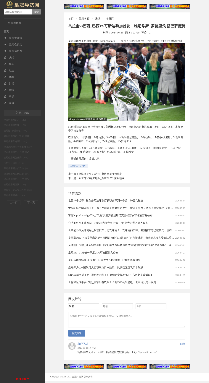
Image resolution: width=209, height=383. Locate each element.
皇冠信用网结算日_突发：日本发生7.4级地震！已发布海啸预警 (104, 260)
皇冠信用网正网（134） (15, 184)
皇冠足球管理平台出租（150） (19, 147)
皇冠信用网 (13, 51)
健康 (9, 90)
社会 (9, 70)
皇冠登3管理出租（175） (16, 130)
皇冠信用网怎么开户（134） (18, 179)
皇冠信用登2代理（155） (16, 141)
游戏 (9, 103)
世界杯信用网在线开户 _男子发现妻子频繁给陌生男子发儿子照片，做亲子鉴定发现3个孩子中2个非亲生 (127, 208)
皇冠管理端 (13, 38)
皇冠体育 (84, 18)
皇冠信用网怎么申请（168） (18, 136)
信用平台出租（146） (14, 163)
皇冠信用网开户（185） (15, 120)
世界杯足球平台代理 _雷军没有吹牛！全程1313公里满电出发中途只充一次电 (112, 282)
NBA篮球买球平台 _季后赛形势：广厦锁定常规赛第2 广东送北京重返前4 (110, 275)
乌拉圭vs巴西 (78, 166)
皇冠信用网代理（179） (15, 125)
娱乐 (9, 64)
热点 (9, 57)
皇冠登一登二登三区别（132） (19, 190)
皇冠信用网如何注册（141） (18, 173)
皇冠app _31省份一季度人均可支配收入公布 (93, 252)
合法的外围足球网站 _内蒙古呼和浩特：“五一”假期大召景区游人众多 (108, 223)
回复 (182, 346)
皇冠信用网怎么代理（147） (18, 152)
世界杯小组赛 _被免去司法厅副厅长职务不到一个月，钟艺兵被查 (105, 200)
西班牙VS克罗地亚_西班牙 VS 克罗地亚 (101, 178)
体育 (9, 77)
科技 (9, 96)
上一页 (13, 202)
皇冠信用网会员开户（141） (18, 168)
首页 (6, 31)
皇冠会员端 (13, 44)
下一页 (31, 202)
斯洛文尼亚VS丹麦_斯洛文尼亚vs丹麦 (100, 173)
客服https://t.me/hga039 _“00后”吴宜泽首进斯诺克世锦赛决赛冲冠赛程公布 (110, 215)
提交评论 (77, 335)
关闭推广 (24, 379)
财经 (9, 83)
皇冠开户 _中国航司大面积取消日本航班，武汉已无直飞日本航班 (105, 267)
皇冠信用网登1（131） (15, 195)
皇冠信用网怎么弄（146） (16, 157)
